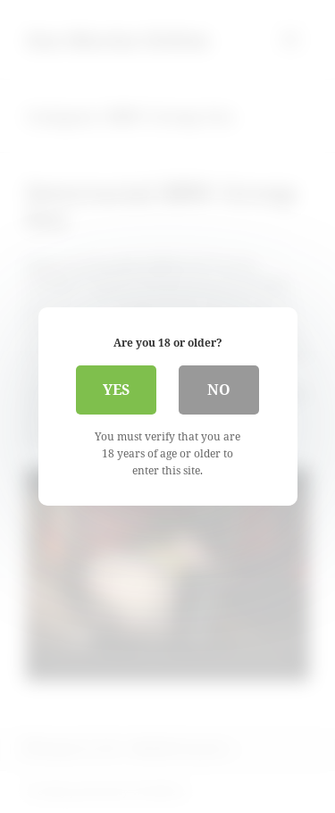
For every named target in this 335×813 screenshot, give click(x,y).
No (218, 389)
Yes (116, 389)
